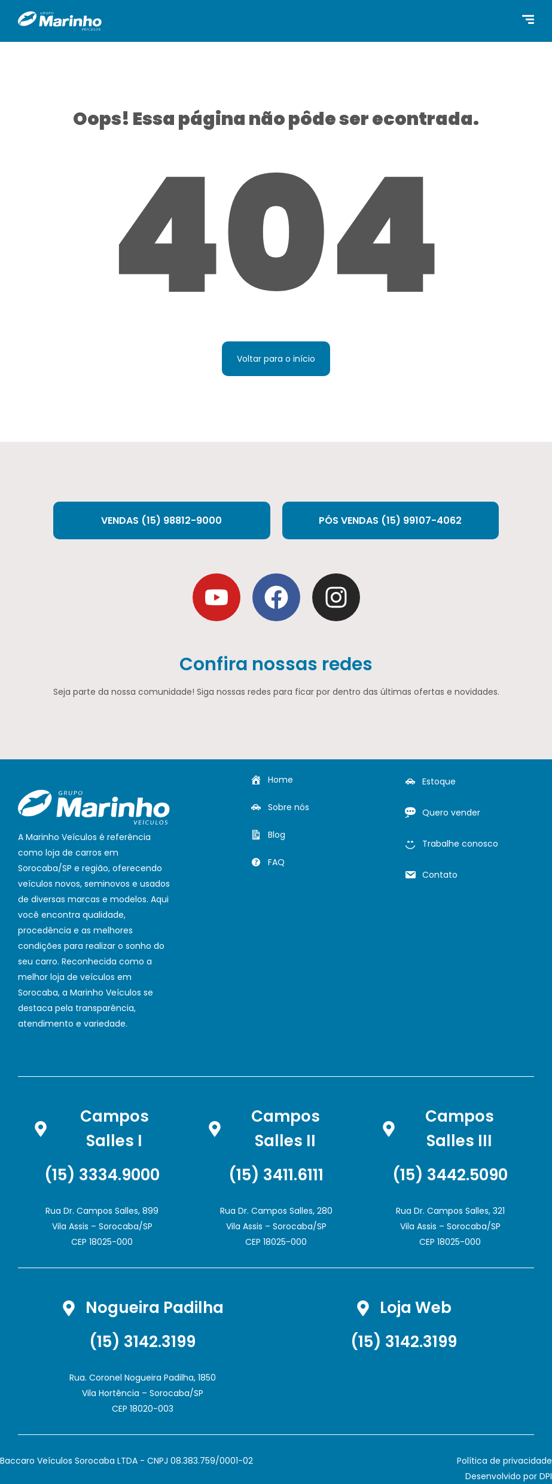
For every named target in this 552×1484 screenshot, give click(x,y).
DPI (545, 1476)
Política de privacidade (504, 1461)
